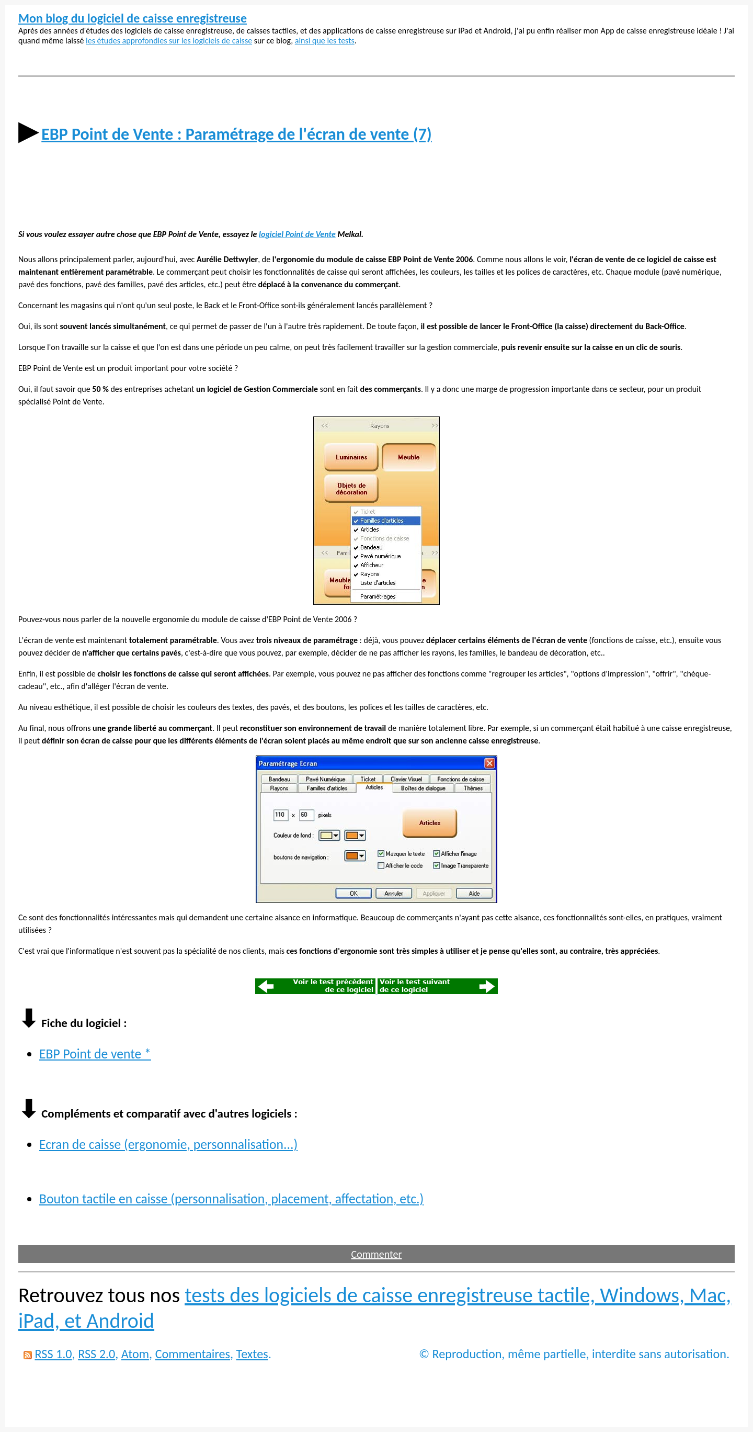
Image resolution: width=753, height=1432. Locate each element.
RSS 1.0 (53, 1353)
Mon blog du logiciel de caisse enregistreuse (132, 18)
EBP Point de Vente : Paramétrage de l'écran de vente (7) (236, 134)
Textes (252, 1353)
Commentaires (192, 1353)
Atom (135, 1353)
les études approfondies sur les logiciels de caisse (169, 41)
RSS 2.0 (96, 1353)
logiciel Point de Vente (297, 234)
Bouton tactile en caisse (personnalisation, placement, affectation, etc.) (231, 1199)
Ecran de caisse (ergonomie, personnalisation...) (168, 1144)
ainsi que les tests (325, 41)
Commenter (376, 1254)
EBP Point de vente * (95, 1054)
